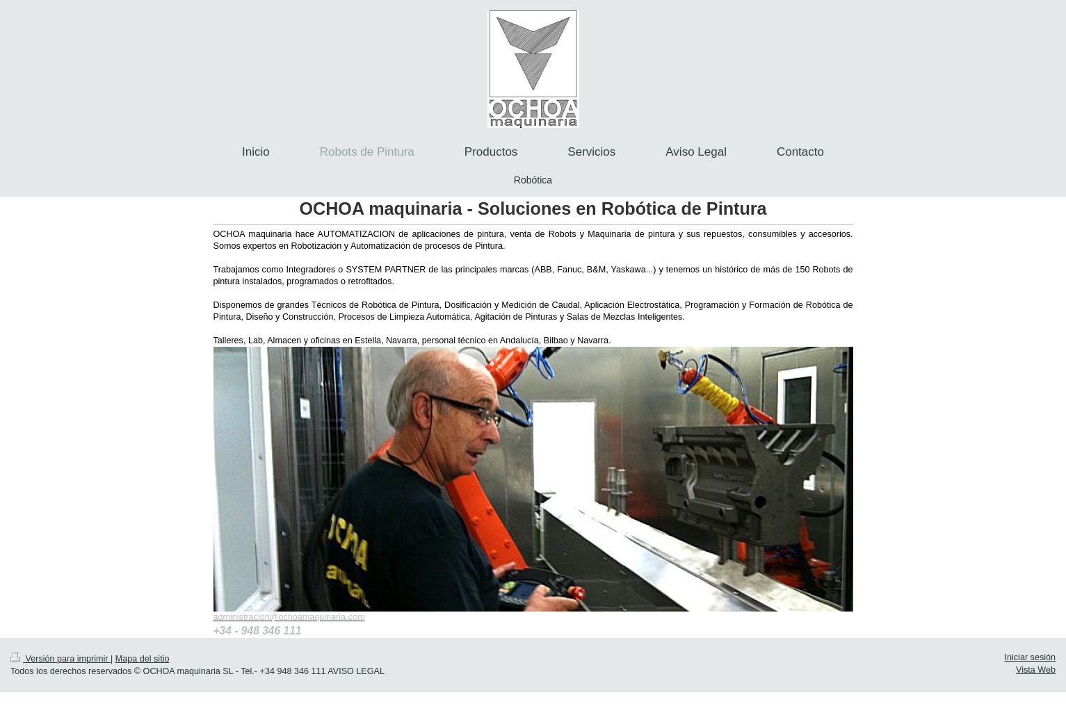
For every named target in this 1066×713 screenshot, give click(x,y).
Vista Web (1036, 670)
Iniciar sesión (1030, 657)
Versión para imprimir (60, 659)
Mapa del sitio (142, 659)
